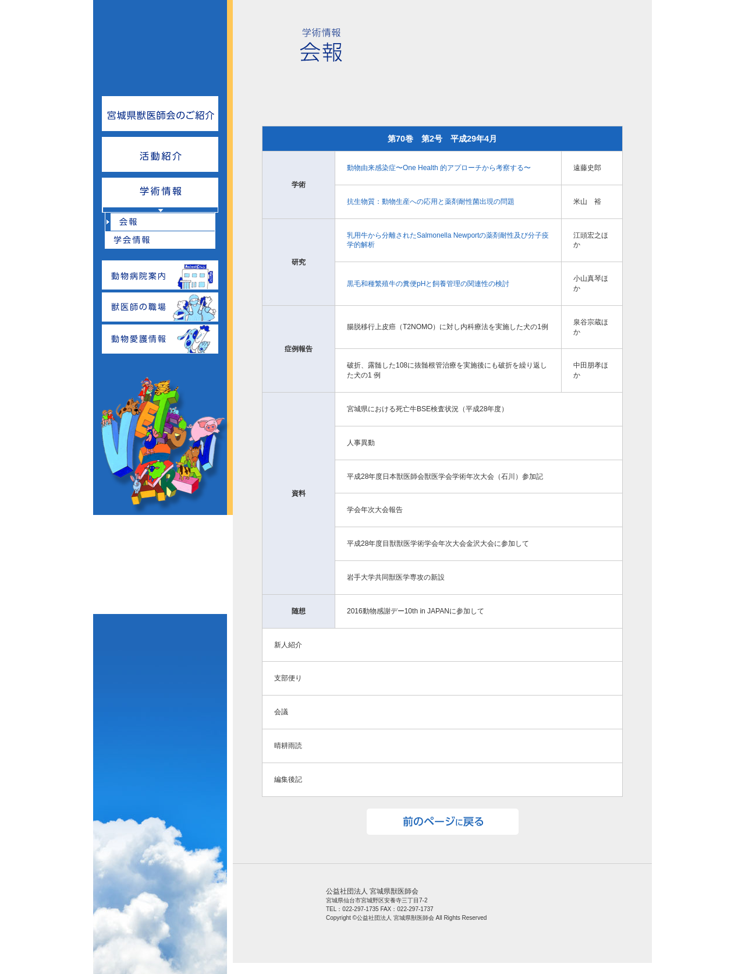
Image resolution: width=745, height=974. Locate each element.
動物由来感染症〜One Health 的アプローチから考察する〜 (439, 168)
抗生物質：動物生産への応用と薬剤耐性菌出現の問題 (431, 201)
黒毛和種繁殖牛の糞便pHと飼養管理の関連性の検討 (428, 284)
